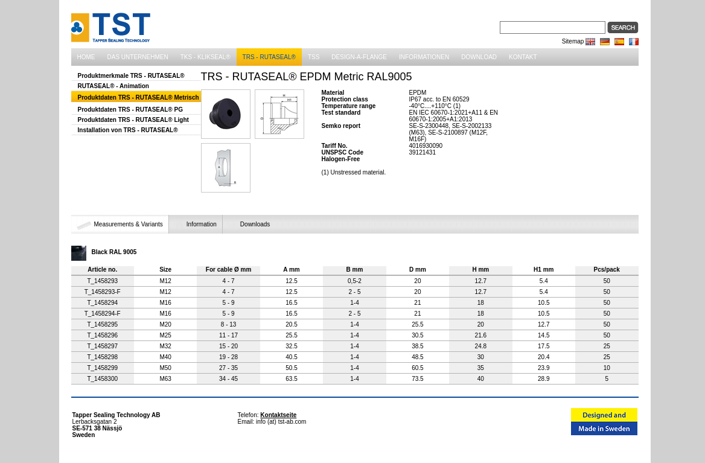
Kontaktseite (278, 415)
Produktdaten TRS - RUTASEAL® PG (130, 109)
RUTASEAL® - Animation (113, 86)
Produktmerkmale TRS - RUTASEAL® (131, 75)
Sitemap (573, 41)
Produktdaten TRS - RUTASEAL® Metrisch (138, 97)
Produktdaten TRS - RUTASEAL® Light (133, 120)
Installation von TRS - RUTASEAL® (128, 130)
